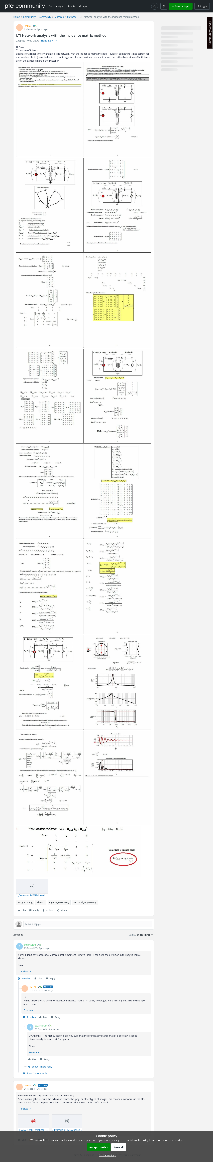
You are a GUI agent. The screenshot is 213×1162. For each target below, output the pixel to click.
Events (71, 6)
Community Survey (210, 33)
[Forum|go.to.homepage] (25, 6)
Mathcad (59, 16)
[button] (181, 6)
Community (29, 16)
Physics (41, 902)
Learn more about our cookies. (166, 1140)
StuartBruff (30, 944)
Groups (83, 6)
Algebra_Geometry (59, 902)
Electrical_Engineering (84, 902)
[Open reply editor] (83, 924)
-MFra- (27, 25)
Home (16, 16)
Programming (25, 902)
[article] (83, 962)
